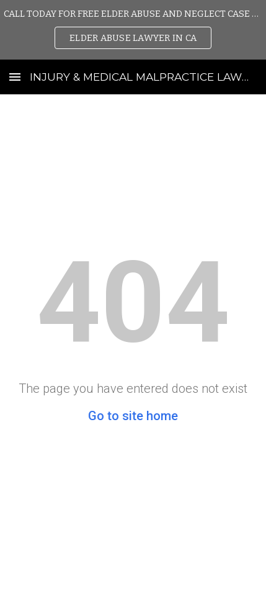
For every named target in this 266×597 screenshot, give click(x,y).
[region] (133, 30)
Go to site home (133, 415)
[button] (15, 77)
